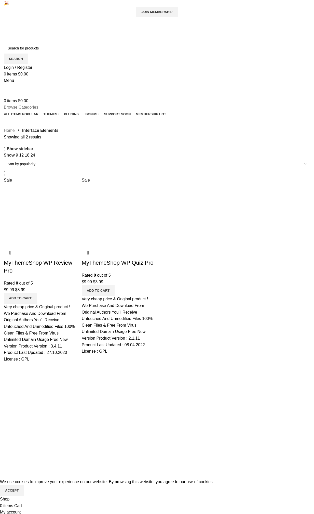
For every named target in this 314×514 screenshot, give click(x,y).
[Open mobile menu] (9, 80)
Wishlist (115, 416)
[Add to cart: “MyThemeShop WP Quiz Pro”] (98, 290)
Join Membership (156, 12)
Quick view (10, 252)
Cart (112, 425)
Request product (123, 397)
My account (118, 407)
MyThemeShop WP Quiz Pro (118, 263)
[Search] (157, 48)
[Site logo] (35, 33)
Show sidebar (20, 149)
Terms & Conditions (21, 407)
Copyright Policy (18, 416)
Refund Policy (16, 425)
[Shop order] (157, 164)
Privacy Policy (16, 397)
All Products (119, 388)
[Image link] (244, 383)
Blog (8, 388)
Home (9, 130)
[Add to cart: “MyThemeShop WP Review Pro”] (20, 298)
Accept (12, 490)
